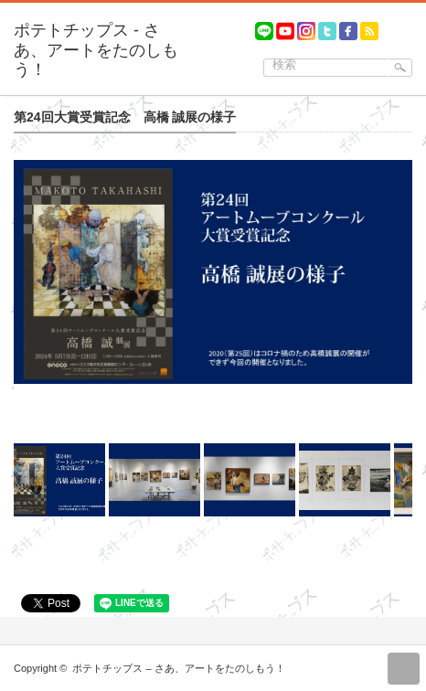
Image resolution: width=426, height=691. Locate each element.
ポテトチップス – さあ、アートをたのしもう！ (178, 668)
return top (404, 669)
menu (417, 23)
